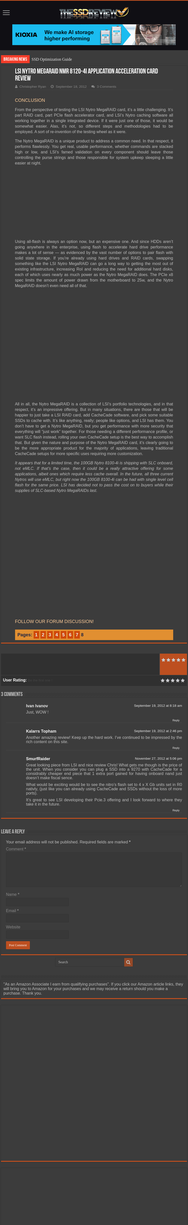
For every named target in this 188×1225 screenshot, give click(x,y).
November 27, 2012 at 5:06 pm (158, 758)
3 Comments (106, 87)
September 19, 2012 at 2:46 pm (158, 731)
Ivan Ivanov (37, 706)
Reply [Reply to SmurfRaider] (175, 810)
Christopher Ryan (33, 87)
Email (12, 911)
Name (12, 894)
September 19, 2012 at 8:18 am (158, 706)
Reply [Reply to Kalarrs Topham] (175, 747)
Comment (16, 849)
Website (13, 927)
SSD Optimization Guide (52, 59)
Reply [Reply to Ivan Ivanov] (175, 720)
